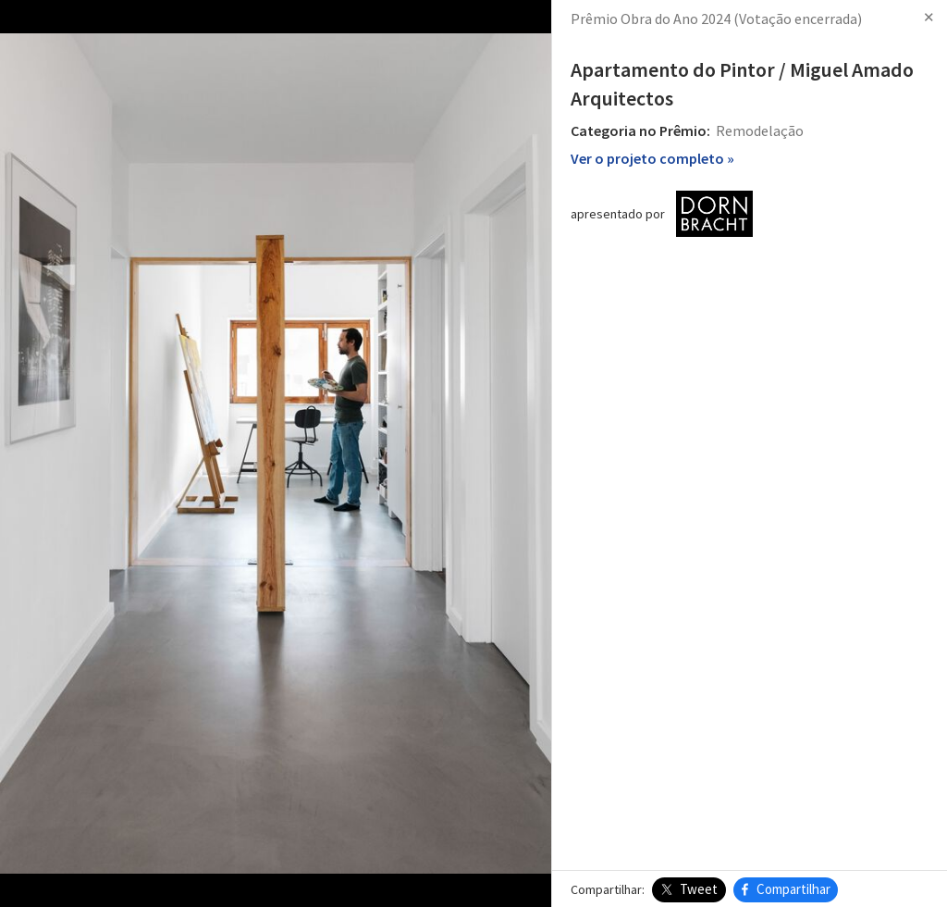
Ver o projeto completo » (652, 158)
